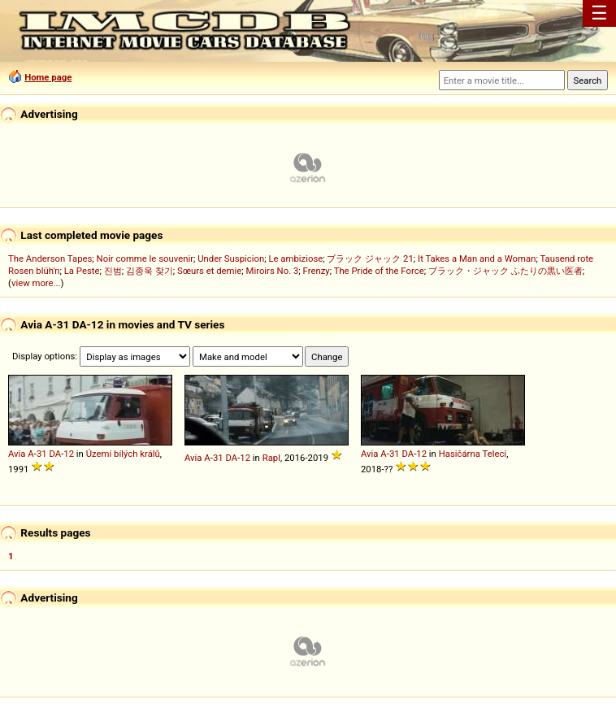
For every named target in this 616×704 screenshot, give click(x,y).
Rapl (271, 457)
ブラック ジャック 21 (370, 258)
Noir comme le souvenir (145, 258)
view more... (36, 283)
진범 (113, 270)
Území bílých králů (123, 453)
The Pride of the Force (379, 270)
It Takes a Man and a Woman (477, 258)
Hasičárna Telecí (473, 453)
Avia (17, 453)
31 (42, 453)
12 (68, 453)
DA (55, 453)
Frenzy (316, 270)
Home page (48, 77)
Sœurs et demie (209, 270)
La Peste (82, 270)
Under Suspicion (230, 258)
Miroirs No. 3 (272, 270)
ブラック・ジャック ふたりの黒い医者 (505, 270)
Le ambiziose (295, 258)
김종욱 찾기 (149, 270)
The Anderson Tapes (50, 258)
